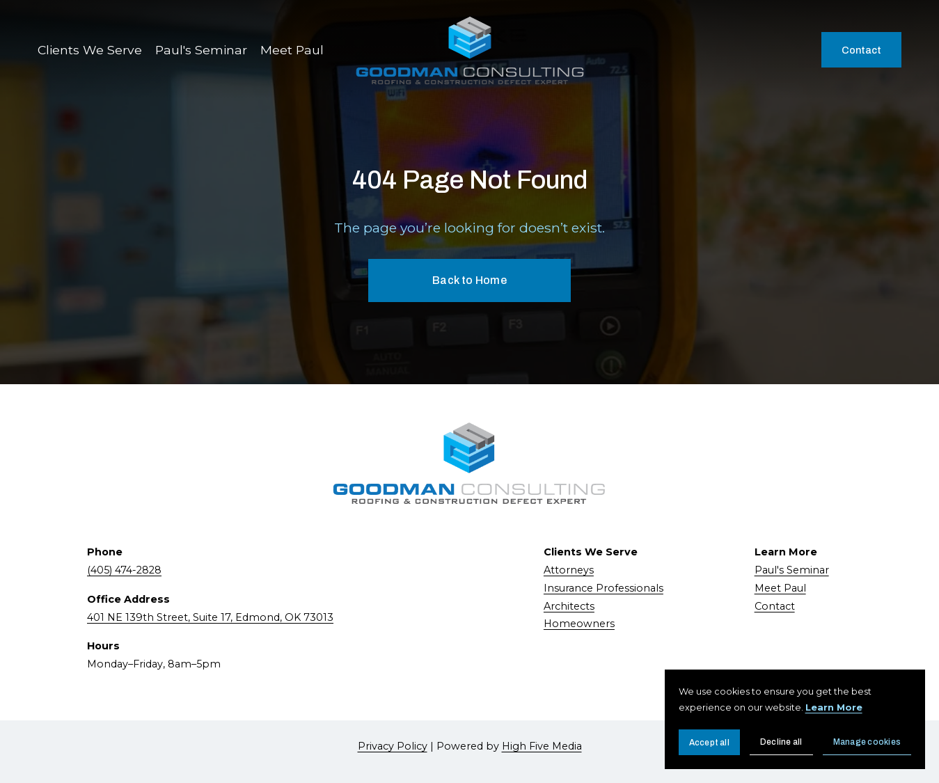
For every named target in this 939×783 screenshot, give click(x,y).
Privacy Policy (392, 746)
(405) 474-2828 (124, 570)
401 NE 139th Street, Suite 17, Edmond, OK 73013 (210, 617)
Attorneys (569, 570)
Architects (569, 606)
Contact (861, 50)
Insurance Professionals (603, 588)
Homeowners (579, 623)
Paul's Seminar (201, 49)
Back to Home (469, 280)
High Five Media (542, 746)
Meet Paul (292, 49)
